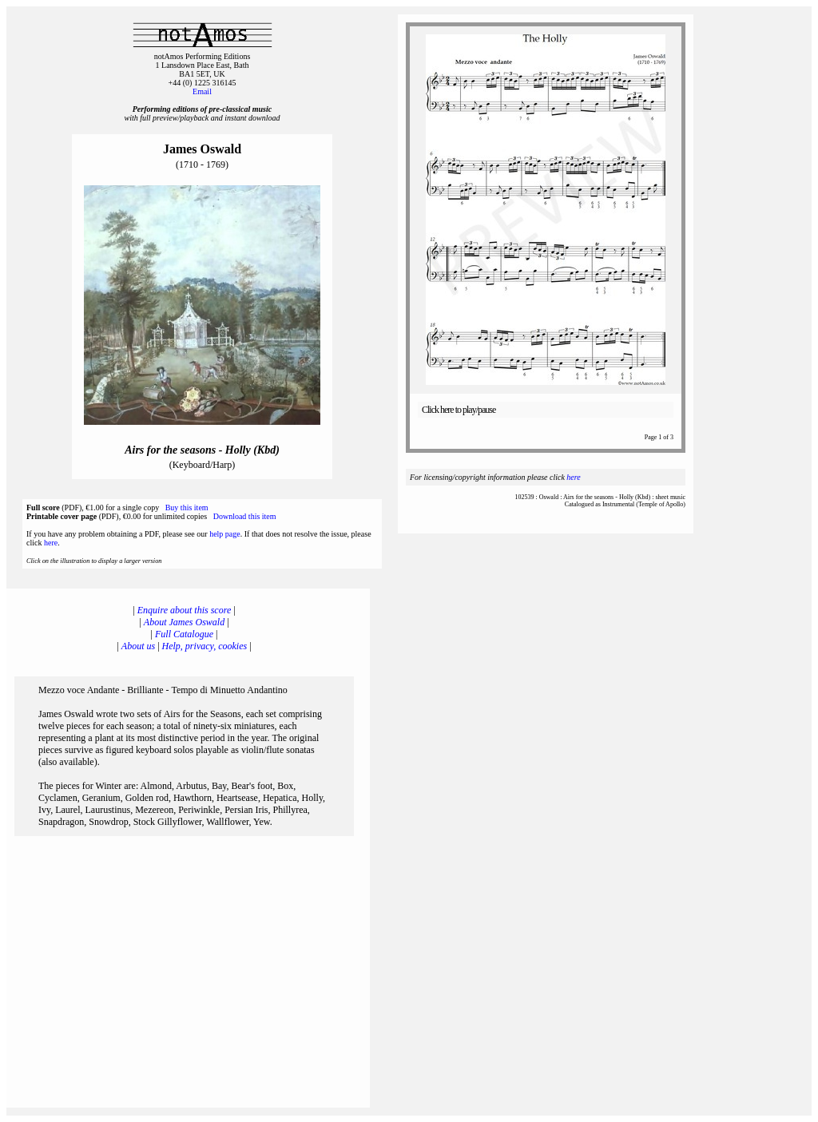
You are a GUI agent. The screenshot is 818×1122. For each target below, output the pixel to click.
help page (224, 533)
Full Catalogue (184, 634)
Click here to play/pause (458, 409)
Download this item (244, 516)
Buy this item (186, 507)
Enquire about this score (184, 610)
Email (202, 91)
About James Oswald (184, 622)
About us (138, 646)
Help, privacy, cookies (205, 646)
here (51, 542)
